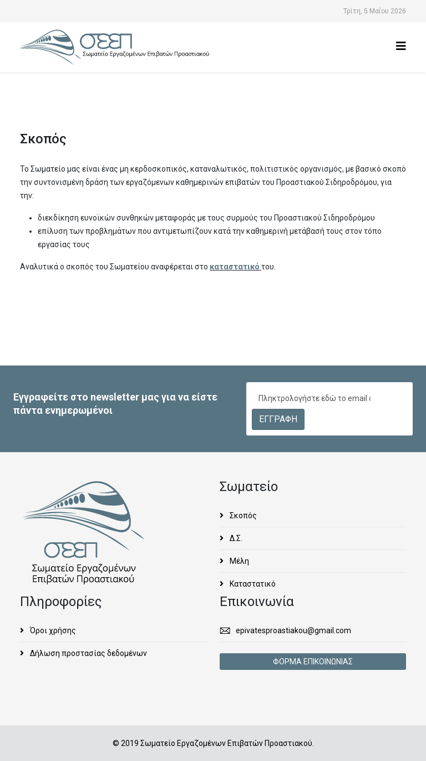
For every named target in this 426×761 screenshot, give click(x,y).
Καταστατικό (252, 583)
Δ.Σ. (235, 538)
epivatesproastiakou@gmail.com (293, 630)
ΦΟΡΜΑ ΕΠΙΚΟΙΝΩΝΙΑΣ (313, 661)
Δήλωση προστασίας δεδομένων (87, 653)
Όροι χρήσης (52, 630)
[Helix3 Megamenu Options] (401, 46)
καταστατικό (235, 266)
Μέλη (238, 561)
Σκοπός (242, 515)
